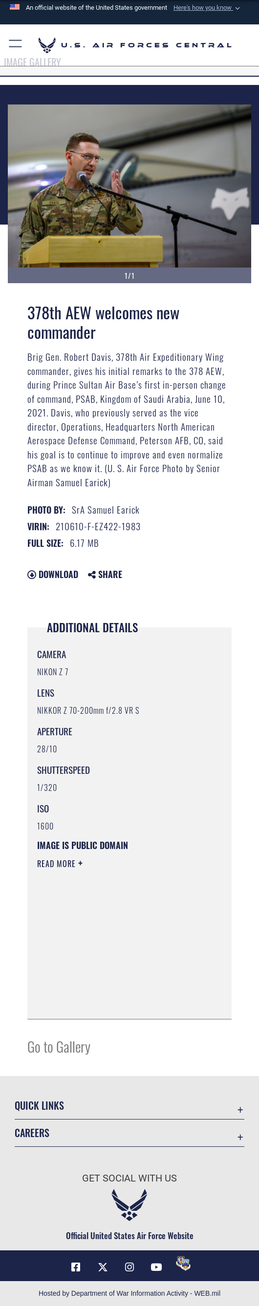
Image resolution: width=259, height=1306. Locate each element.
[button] (207, 8)
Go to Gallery (58, 1046)
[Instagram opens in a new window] (129, 1267)
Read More (57, 864)
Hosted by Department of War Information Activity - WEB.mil (129, 1293)
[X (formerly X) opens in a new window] (102, 1267)
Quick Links (39, 1105)
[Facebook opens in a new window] (75, 1267)
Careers (32, 1132)
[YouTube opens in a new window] (156, 1267)
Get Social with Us (129, 1178)
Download (52, 574)
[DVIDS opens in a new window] (183, 1263)
